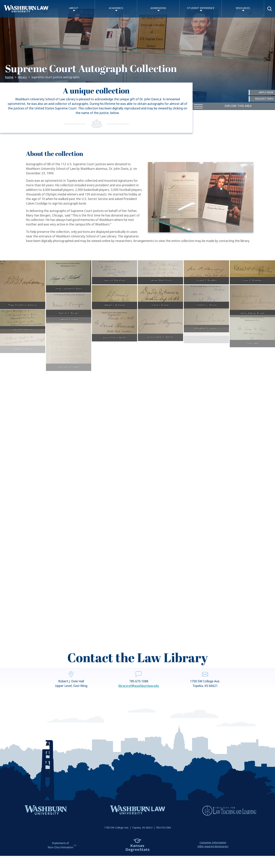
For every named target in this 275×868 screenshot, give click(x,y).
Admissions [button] (158, 8)
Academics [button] (116, 8)
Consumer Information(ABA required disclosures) (212, 844)
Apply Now (266, 92)
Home (9, 77)
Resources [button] (243, 8)
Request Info (264, 99)
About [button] (73, 8)
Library (22, 77)
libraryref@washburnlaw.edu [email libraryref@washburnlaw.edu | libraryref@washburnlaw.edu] (138, 699)
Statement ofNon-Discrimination (60, 845)
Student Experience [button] (200, 8)
